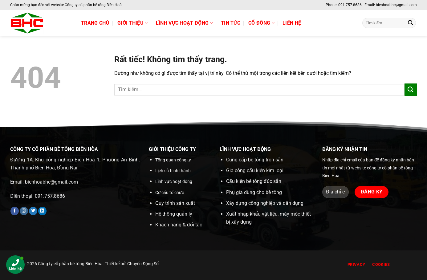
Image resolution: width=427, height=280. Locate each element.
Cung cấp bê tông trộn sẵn (254, 160)
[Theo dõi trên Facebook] (14, 211)
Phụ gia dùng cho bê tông (254, 192)
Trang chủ (95, 23)
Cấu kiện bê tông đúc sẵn (253, 181)
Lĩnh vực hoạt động (184, 23)
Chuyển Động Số (143, 263)
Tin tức (230, 23)
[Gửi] (410, 23)
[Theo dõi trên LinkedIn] (42, 211)
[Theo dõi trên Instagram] (24, 211)
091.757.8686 (50, 196)
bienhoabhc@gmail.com (51, 182)
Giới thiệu (132, 23)
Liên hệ (292, 23)
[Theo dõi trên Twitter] (33, 211)
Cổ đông (261, 23)
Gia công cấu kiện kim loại (254, 170)
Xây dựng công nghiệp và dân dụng (264, 203)
